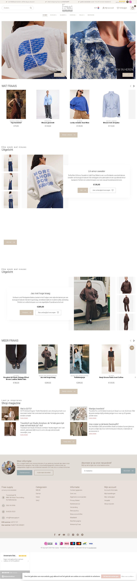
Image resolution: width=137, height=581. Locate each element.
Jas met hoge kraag (47, 377)
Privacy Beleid (74, 500)
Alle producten (109, 504)
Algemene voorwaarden (78, 497)
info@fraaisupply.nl (12, 518)
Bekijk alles (69, 441)
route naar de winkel (43, 472)
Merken (91, 15)
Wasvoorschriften (76, 514)
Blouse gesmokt (48, 123)
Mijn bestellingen (109, 493)
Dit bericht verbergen (110, 576)
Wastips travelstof (96, 409)
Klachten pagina (75, 521)
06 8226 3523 (10, 511)
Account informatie (110, 490)
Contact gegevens (76, 490)
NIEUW (53, 15)
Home (45, 15)
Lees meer (24, 418)
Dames (63, 15)
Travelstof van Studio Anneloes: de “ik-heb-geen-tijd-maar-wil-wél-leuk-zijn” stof (42, 424)
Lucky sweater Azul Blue (79, 123)
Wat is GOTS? (26, 409)
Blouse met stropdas (111, 123)
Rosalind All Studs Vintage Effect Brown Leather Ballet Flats (16, 378)
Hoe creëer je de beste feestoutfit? (104, 424)
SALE (81, 15)
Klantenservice (25, 472)
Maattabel (73, 517)
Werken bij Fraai (75, 524)
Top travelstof (16, 123)
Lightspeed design (80, 548)
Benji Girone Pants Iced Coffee (111, 377)
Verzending (74, 507)
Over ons (73, 493)
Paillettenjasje (79, 377)
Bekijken (26, 312)
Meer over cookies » (127, 576)
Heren (72, 15)
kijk (83, 190)
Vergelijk (107, 500)
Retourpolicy (74, 511)
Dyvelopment (92, 548)
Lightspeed (70, 548)
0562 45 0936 (10, 505)
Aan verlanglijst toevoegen (103, 190)
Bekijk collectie (68, 135)
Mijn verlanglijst (109, 497)
